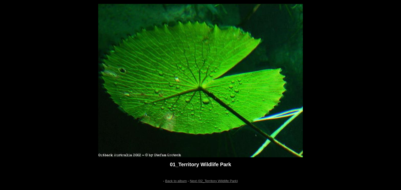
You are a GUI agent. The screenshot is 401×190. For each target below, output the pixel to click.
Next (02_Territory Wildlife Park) (214, 181)
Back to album (176, 181)
